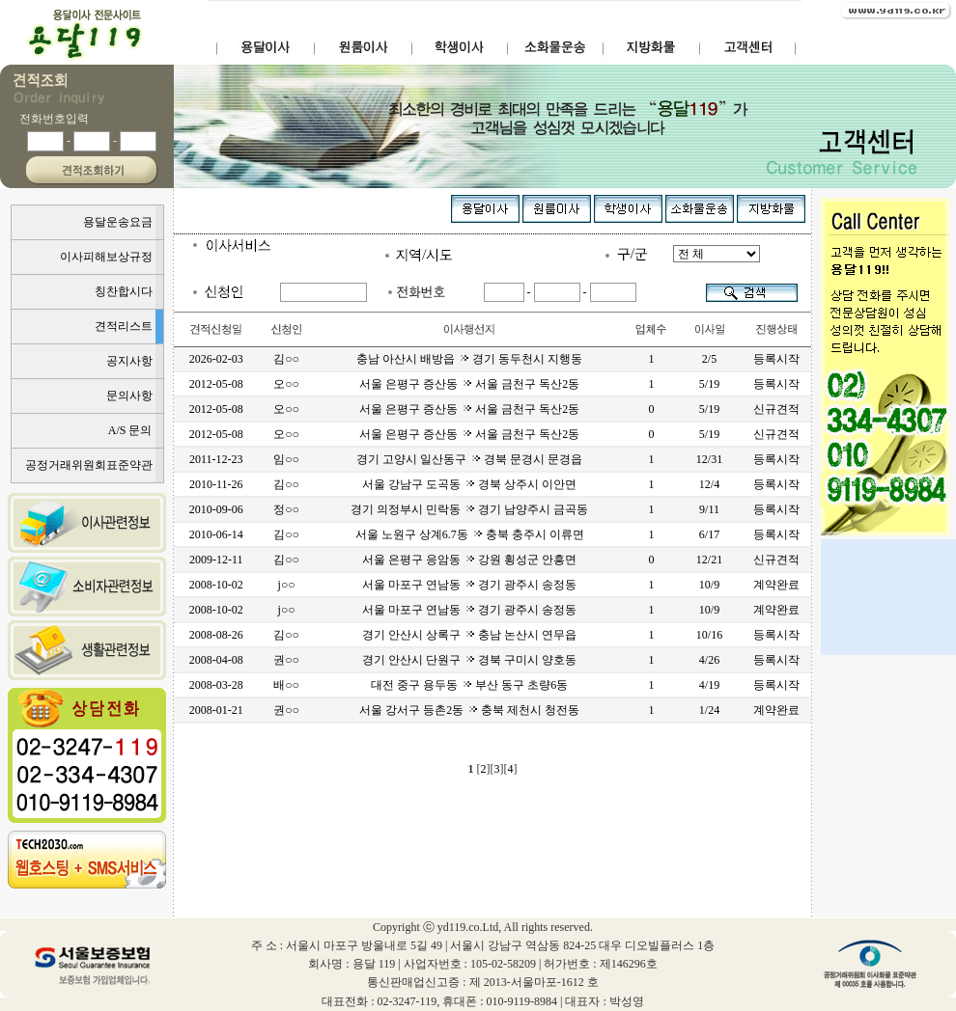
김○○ (286, 359)
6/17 (709, 534)
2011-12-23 (216, 459)
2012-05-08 (216, 384)
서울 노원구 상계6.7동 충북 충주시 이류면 (469, 534)
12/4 (709, 484)
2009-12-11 (216, 559)
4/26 (709, 660)
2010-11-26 (216, 484)
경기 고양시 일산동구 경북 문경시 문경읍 (469, 459)
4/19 (709, 685)
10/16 (709, 635)
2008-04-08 (216, 660)
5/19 (709, 384)
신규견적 (776, 409)
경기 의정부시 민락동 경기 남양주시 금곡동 (469, 509)
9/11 (709, 509)
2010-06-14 (216, 534)
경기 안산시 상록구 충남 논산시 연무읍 (469, 635)
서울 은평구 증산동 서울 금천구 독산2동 (469, 384)
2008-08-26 (216, 635)
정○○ (286, 509)
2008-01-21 (216, 710)
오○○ (286, 384)
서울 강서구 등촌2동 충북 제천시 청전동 (469, 710)
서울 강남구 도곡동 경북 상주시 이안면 (469, 484)
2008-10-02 (216, 584)
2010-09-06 (216, 509)
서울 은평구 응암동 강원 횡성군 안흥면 (469, 559)
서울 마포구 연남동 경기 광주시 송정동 (469, 584)
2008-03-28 (216, 685)
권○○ (286, 660)
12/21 (709, 559)
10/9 (709, 584)
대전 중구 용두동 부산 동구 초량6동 (469, 685)
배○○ (286, 685)
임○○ (286, 459)
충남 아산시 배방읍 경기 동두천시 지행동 (469, 359)
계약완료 (776, 584)
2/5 (709, 359)
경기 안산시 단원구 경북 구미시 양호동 (469, 660)
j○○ (286, 584)
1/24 (709, 710)
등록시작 (776, 359)
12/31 (709, 459)
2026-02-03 (216, 359)
